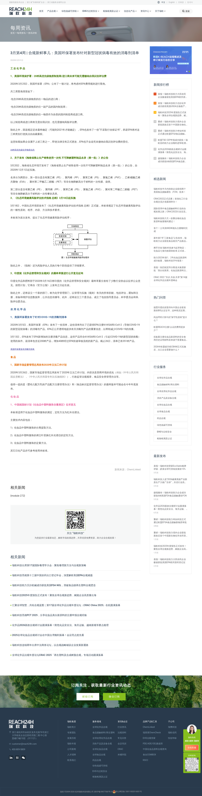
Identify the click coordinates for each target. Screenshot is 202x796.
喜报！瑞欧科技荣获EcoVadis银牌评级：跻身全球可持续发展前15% (170, 467)
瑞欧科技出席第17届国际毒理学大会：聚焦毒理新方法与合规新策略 (49, 565)
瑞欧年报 (71, 743)
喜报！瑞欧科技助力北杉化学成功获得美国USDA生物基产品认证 (172, 105)
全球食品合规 (163, 411)
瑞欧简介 (71, 727)
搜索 (186, 11)
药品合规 (161, 418)
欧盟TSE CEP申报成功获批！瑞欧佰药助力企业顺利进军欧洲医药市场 (173, 142)
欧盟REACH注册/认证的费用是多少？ (169, 328)
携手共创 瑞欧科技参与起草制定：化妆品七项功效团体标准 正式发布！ (170, 249)
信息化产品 (130, 11)
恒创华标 (172, 738)
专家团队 (71, 732)
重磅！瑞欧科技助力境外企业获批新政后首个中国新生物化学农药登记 (172, 123)
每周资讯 (21, 33)
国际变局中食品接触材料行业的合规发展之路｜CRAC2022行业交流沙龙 (171, 210)
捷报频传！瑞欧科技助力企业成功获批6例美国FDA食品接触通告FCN (172, 160)
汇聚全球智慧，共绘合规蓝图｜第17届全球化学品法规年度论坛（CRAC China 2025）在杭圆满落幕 (66, 605)
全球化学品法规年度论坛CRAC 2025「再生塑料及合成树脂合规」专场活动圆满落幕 (57, 655)
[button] (186, 71)
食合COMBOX (149, 754)
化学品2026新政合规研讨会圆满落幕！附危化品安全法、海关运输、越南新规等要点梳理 (60, 625)
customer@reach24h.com (24, 744)
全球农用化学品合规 (166, 391)
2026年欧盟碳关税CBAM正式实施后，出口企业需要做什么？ (170, 348)
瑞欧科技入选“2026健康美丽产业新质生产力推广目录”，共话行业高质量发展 (170, 481)
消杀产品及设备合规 (166, 398)
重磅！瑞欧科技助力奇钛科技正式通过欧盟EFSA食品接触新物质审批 (172, 132)
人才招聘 (71, 754)
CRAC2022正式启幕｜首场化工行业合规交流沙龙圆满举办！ (171, 200)
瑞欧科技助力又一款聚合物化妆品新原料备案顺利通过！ (170, 220)
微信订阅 (114, 696)
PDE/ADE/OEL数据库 (153, 743)
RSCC (145, 760)
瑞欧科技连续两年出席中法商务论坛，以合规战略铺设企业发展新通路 (50, 645)
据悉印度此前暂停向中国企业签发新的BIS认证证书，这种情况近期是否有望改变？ (170, 309)
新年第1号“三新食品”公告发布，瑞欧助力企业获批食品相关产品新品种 (170, 240)
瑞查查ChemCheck (152, 732)
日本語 (181, 2)
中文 (163, 2)
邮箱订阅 (87, 696)
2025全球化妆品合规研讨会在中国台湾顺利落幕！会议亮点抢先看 (48, 635)
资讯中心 (146, 11)
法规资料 (122, 732)
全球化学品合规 (164, 378)
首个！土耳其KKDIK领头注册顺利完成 (171, 229)
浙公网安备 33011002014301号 (127, 791)
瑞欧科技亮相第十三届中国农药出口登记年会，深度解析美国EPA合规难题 (52, 575)
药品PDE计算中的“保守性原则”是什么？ (170, 318)
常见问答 (122, 738)
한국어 (190, 2)
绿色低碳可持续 (70, 11)
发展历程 (71, 738)
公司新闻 (71, 749)
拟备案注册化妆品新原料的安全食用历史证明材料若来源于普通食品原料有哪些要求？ (170, 338)
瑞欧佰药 (172, 732)
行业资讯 (122, 727)
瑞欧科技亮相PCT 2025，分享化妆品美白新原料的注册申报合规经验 (49, 615)
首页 (41, 11)
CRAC (120, 749)
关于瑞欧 (160, 11)
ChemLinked (149, 727)
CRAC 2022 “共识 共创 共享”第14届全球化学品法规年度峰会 (170, 278)
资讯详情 (32, 33)
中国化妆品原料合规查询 (155, 749)
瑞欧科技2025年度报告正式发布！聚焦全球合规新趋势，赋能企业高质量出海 (54, 595)
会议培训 (122, 743)
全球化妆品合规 (164, 405)
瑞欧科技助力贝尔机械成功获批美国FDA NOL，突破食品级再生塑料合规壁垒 (54, 585)
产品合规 (52, 11)
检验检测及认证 (111, 11)
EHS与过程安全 (90, 11)
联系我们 (71, 760)
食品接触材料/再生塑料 (168, 384)
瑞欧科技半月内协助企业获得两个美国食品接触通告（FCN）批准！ (170, 190)
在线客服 (192, 747)
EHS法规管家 (149, 738)
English (172, 2)
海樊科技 (172, 727)
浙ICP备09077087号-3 (103, 792)
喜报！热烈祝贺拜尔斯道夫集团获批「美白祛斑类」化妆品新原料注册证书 (170, 269)
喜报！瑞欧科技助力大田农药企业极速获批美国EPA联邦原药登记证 (173, 96)
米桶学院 (122, 754)
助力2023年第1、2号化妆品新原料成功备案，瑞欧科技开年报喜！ (170, 259)
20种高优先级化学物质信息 (22, 150)
